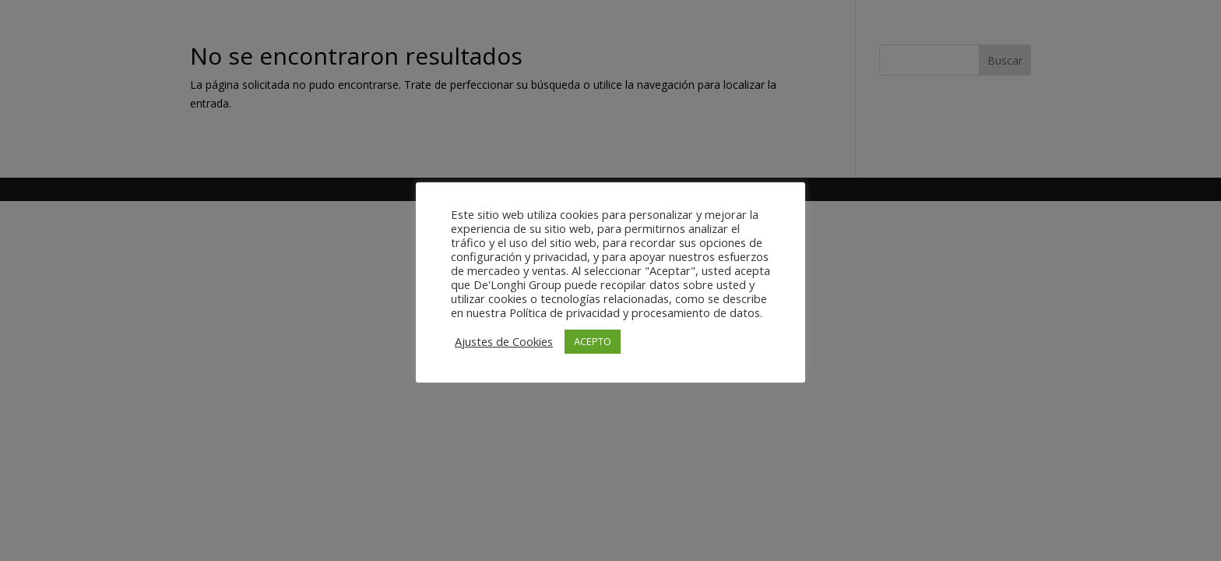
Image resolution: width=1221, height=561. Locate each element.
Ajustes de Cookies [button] (504, 341)
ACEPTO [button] (592, 341)
